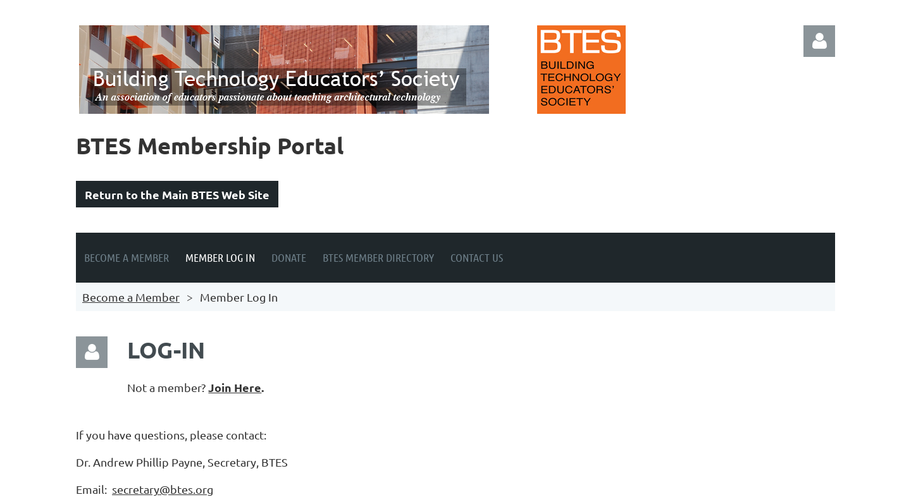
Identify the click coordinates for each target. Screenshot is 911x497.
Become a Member (131, 297)
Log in (819, 41)
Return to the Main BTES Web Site (177, 194)
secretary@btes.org (162, 489)
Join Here (234, 387)
